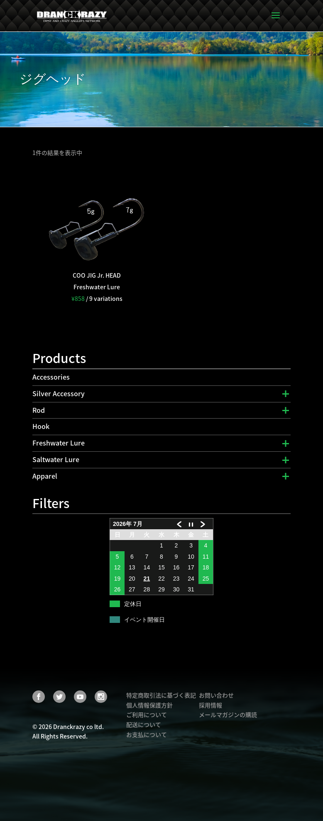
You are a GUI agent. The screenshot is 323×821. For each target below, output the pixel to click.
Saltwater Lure (55, 459)
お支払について (146, 734)
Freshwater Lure (58, 443)
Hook (40, 426)
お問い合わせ (216, 695)
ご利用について (146, 714)
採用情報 (210, 705)
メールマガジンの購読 (228, 714)
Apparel (44, 476)
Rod (38, 410)
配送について (143, 724)
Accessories (51, 377)
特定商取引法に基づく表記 (161, 695)
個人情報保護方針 (149, 705)
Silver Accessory (58, 393)
